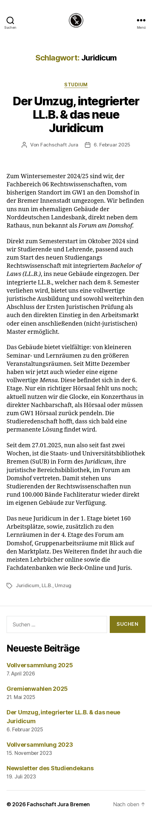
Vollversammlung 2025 (40, 665)
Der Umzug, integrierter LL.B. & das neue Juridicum (76, 114)
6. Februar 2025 (112, 145)
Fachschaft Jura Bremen (58, 804)
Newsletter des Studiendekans (50, 768)
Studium (76, 84)
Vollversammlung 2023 (40, 744)
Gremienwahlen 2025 (37, 688)
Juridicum (27, 585)
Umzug (63, 585)
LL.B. (47, 585)
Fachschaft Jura (59, 145)
